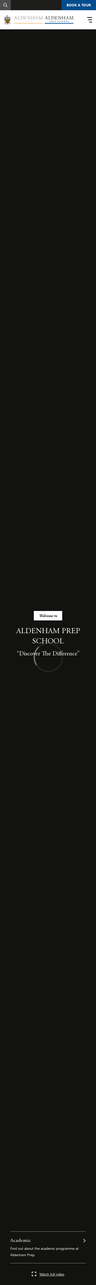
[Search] (5, 5)
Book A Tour (79, 5)
